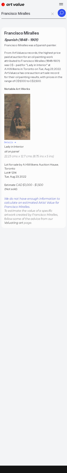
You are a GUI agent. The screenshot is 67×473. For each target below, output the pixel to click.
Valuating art (13, 222)
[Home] (12, 4)
